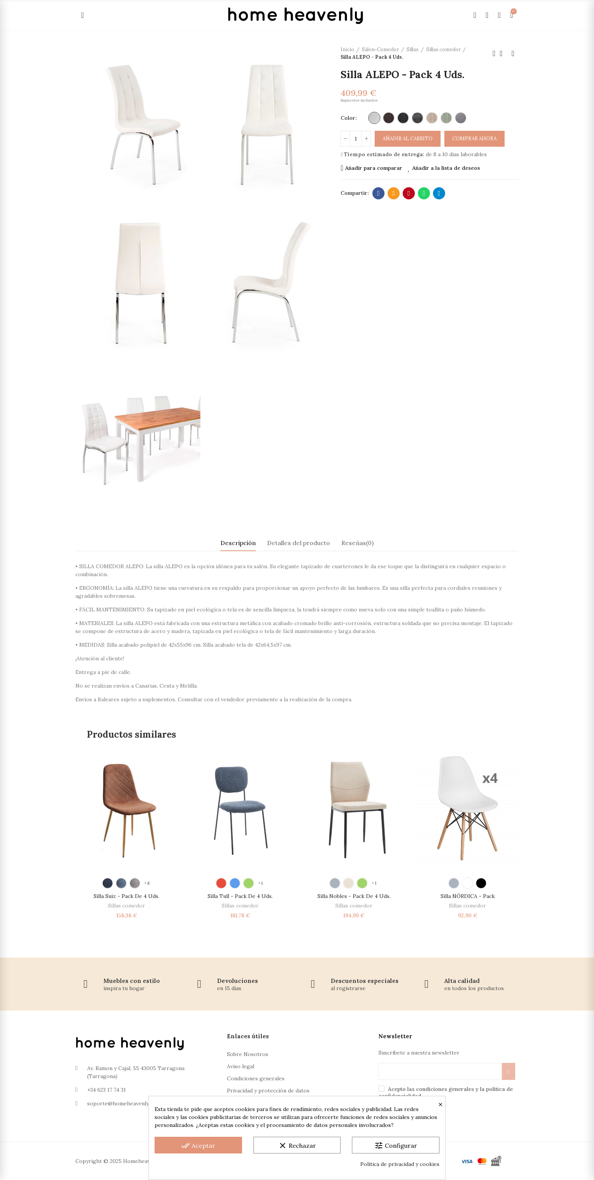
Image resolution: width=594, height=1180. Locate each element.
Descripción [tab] (238, 543)
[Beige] (432, 118)
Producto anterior (494, 53)
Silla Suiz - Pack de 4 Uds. (126, 896)
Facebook (378, 193)
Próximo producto (513, 53)
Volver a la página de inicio (503, 53)
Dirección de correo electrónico (393, 193)
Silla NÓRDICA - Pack (468, 896)
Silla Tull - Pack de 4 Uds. (240, 896)
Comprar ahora (474, 138)
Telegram (439, 193)
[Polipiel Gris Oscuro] (417, 118)
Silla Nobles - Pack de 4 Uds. (354, 896)
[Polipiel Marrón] (389, 118)
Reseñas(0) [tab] (357, 543)
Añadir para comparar (373, 168)
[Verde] (446, 118)
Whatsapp (424, 193)
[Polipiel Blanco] (374, 118)
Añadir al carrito (408, 138)
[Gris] (461, 118)
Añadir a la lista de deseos (446, 168)
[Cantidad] (356, 139)
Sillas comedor (126, 905)
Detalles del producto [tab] (298, 543)
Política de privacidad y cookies (399, 1164)
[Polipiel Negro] (403, 118)
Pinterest (409, 193)
